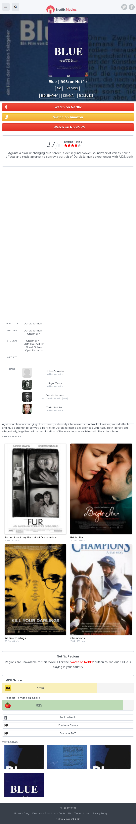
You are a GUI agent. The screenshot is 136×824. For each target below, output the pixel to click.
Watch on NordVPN (69, 127)
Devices (37, 813)
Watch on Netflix (68, 107)
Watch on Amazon (68, 117)
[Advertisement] (47, 290)
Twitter (124, 7)
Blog (26, 813)
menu (6, 7)
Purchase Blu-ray (68, 725)
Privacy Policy (99, 813)
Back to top (69, 808)
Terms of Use (81, 813)
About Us (50, 813)
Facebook (132, 7)
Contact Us (65, 813)
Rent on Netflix (68, 717)
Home (17, 813)
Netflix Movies (64, 819)
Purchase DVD (68, 733)
